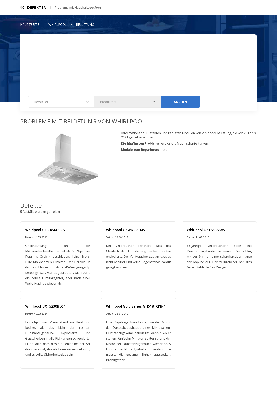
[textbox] (61, 101)
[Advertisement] (138, 67)
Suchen (180, 102)
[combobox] (61, 102)
